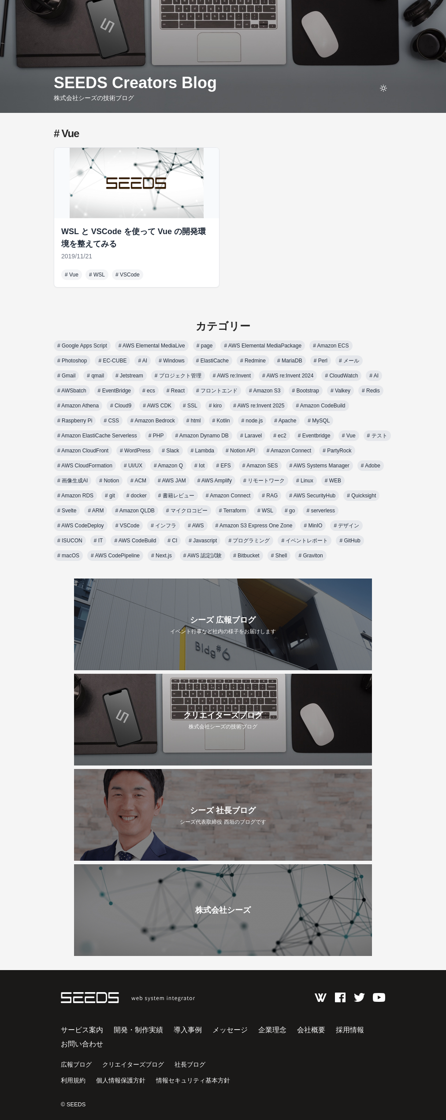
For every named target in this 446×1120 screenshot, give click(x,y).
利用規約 (73, 1080)
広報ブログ (76, 1064)
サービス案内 (82, 1030)
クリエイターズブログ (133, 1064)
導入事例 (188, 1030)
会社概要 (311, 1030)
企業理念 (272, 1030)
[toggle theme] (383, 88)
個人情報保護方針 (120, 1080)
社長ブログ (190, 1064)
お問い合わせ (82, 1044)
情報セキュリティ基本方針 (193, 1080)
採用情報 (350, 1030)
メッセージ (230, 1030)
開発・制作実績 (138, 1030)
